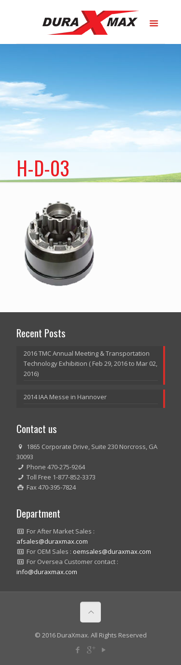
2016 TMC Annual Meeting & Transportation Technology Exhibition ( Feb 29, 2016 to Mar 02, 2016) (90, 363)
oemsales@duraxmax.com (112, 551)
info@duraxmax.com (46, 571)
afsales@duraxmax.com (52, 541)
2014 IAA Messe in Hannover (65, 396)
